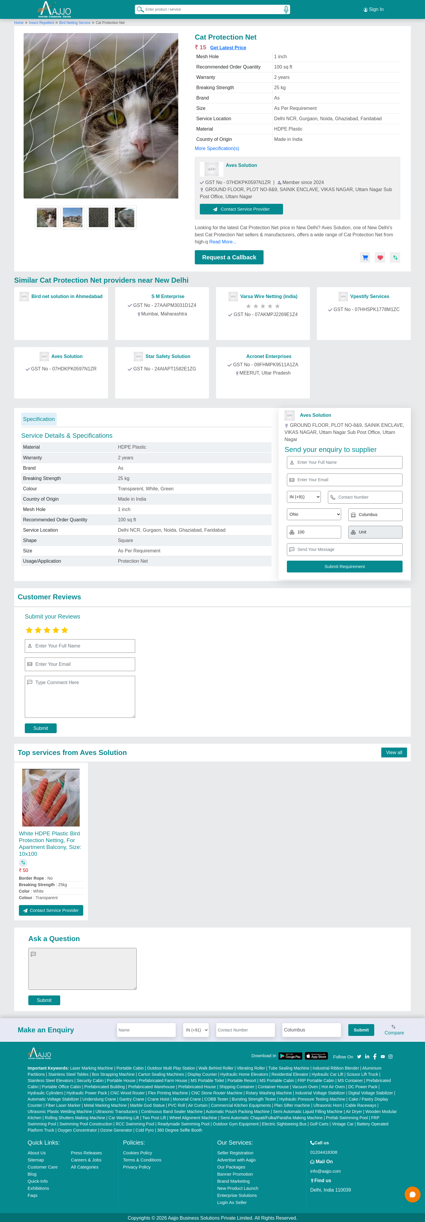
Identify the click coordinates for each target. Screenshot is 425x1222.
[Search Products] (137, 8)
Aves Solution (241, 164)
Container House (273, 1085)
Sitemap (36, 1158)
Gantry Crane (131, 1098)
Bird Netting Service (75, 21)
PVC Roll (176, 1104)
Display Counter (202, 1073)
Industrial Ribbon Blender (336, 1067)
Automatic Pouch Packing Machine (237, 1110)
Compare (394, 1029)
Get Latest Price (228, 46)
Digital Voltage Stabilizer (370, 1091)
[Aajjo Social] (359, 1054)
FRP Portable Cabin (316, 1079)
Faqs (32, 1194)
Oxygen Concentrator (77, 1129)
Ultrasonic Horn (327, 1104)
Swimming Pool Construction (86, 1122)
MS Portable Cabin (276, 1079)
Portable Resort (242, 1079)
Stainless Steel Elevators (50, 1079)
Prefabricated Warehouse (151, 1085)
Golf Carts (319, 1122)
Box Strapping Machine (113, 1073)
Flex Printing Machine (168, 1091)
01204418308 (323, 1150)
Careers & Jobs (86, 1158)
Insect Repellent (42, 21)
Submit (40, 727)
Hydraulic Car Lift (327, 1073)
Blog (32, 1172)
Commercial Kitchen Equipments (241, 1104)
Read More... (222, 240)
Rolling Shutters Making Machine (75, 1116)
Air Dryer (354, 1110)
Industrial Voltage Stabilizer (320, 1091)
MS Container (350, 1079)
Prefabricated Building (104, 1085)
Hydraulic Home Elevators (244, 1073)
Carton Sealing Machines (161, 1073)
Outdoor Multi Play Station (171, 1067)
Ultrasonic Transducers (116, 1110)
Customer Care (43, 1165)
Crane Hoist (158, 1098)
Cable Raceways (360, 1104)
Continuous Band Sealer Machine (172, 1110)
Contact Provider (62, 326)
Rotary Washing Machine (269, 1091)
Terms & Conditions (142, 1158)
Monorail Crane (187, 1098)
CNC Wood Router (127, 1091)
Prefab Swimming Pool (347, 1116)
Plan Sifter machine (292, 1104)
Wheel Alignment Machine (193, 1116)
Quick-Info (38, 1179)
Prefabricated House (197, 1085)
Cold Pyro (144, 1129)
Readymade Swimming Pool (184, 1122)
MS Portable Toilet (207, 1079)
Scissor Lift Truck (362, 1073)
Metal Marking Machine (105, 1104)
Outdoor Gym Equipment (236, 1122)
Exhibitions (38, 1187)
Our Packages (231, 1165)
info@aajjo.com (325, 1169)
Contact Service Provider (242, 207)
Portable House (121, 1079)
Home (19, 21)
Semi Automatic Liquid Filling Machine (308, 1110)
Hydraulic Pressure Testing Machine (312, 1098)
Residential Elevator (290, 1073)
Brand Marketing (233, 1179)
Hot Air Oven (333, 1085)
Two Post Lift (154, 1116)
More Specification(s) (217, 147)
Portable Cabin (130, 1067)
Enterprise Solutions (237, 1194)
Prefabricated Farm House (163, 1079)
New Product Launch (237, 1187)
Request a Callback (229, 256)
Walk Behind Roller (216, 1067)
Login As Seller (232, 1201)
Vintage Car (343, 1122)
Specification (39, 418)
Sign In (374, 9)
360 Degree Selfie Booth (179, 1129)
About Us (37, 1151)
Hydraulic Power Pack (87, 1091)
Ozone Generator (116, 1129)
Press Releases (86, 1151)
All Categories (84, 1165)
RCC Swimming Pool (135, 1122)
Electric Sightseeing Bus (284, 1122)
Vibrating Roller (251, 1067)
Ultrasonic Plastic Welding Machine (60, 1110)
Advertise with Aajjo (236, 1158)
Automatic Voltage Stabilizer (53, 1098)
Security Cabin (90, 1079)
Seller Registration (235, 1151)
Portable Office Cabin (61, 1085)
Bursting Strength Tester (254, 1098)
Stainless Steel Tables (68, 1073)
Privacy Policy (137, 1165)
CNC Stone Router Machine (217, 1091)
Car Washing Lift (124, 1116)
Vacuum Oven (305, 1085)
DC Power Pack (362, 1085)
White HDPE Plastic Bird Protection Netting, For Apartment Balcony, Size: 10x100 (50, 842)
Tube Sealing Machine (288, 1067)
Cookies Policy (137, 1151)
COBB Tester (216, 1098)
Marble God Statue (147, 1104)
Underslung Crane (99, 1098)
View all (394, 751)
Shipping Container (236, 1085)
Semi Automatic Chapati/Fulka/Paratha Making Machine (271, 1116)
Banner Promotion (235, 1172)
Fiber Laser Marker (63, 1104)
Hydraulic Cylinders (45, 1091)
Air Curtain (197, 1104)
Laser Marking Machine (91, 1067)
